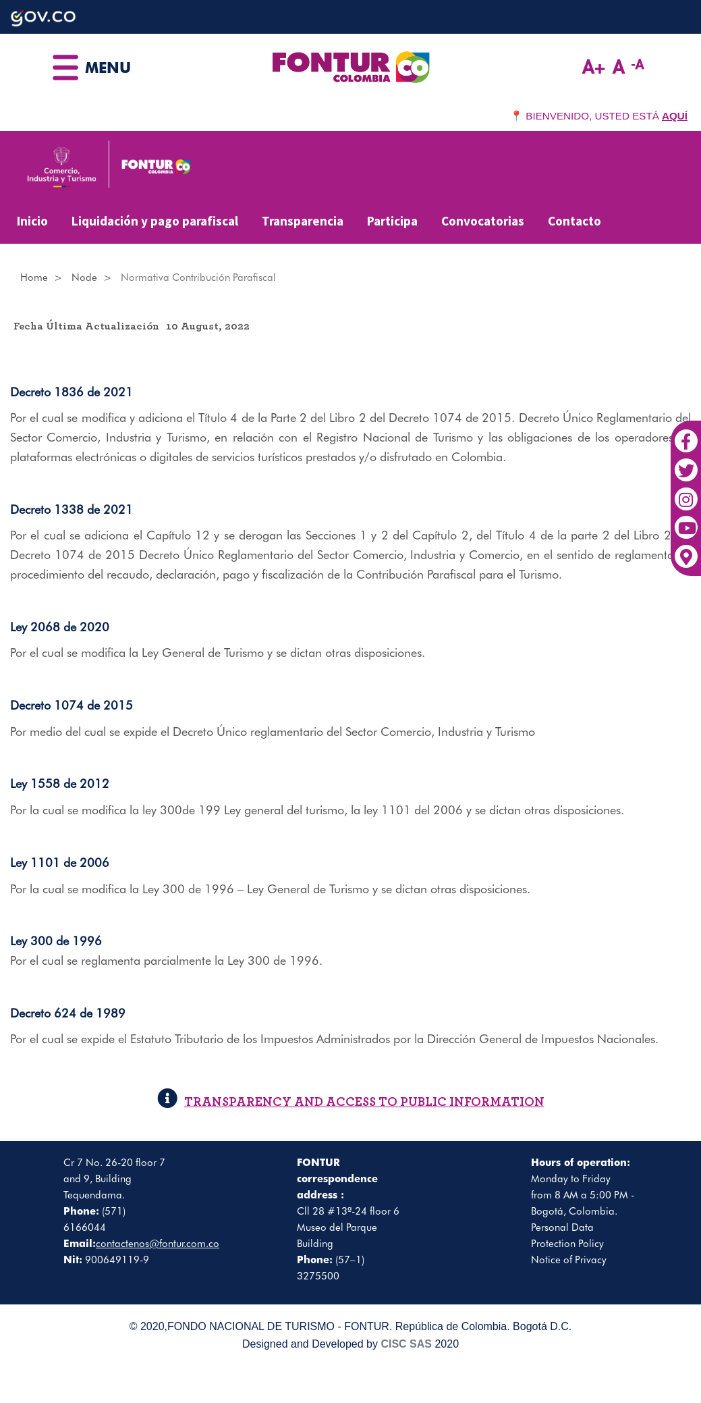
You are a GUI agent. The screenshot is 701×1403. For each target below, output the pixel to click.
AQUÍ (675, 116)
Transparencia (302, 221)
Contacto (574, 221)
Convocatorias (482, 221)
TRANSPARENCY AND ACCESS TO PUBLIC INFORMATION (350, 1102)
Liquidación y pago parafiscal (155, 221)
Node (84, 277)
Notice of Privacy (569, 1260)
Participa (392, 221)
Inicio (32, 221)
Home (34, 277)
